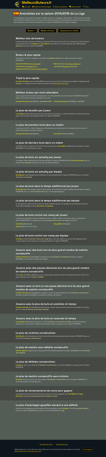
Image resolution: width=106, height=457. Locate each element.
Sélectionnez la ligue (41, 7)
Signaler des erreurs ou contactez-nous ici (27, 451)
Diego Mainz (58, 224)
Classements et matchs (69, 31)
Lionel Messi (44, 44)
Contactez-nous (62, 444)
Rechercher (75, 7)
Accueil (26, 7)
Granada (19, 379)
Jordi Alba (19, 224)
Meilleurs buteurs (47, 31)
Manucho (57, 64)
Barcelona (40, 206)
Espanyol (50, 206)
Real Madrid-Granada (60, 83)
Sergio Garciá (21, 189)
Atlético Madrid (21, 351)
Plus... (86, 7)
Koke (21, 275)
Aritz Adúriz (58, 134)
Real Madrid (20, 175)
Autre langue (88, 449)
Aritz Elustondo (21, 69)
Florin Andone (21, 66)
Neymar (35, 44)
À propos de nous (46, 444)
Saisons (31, 31)
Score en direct (60, 7)
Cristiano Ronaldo (22, 81)
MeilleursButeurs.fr (37, 2)
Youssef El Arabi (21, 64)
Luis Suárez (58, 66)
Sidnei (18, 226)
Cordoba (19, 239)
